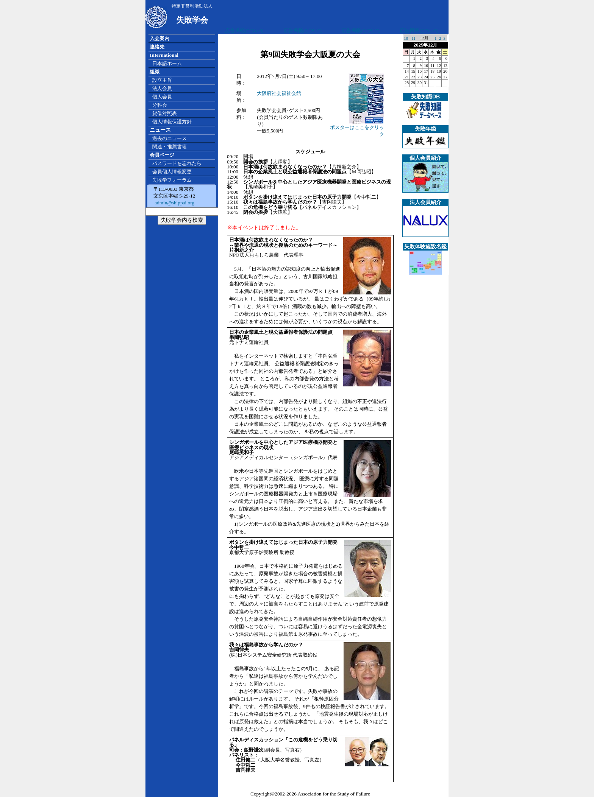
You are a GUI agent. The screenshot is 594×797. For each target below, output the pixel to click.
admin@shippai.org (173, 202)
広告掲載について (244, 30)
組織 (154, 72)
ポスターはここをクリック (357, 128)
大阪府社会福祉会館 (279, 93)
